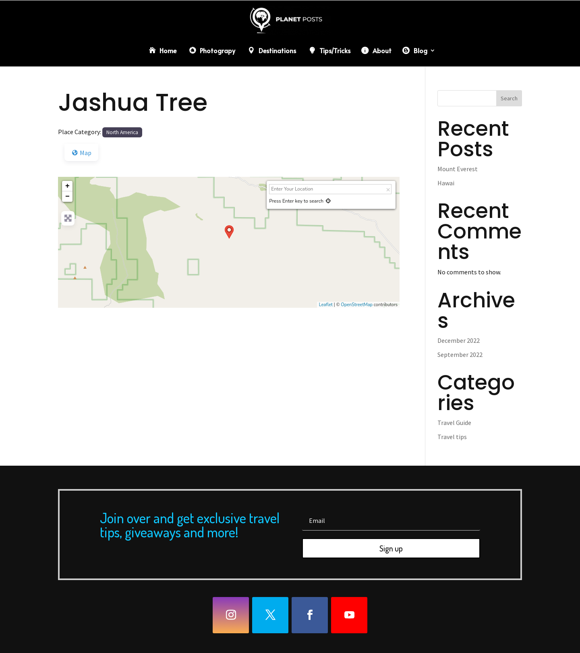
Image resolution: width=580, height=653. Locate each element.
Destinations (277, 50)
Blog (420, 50)
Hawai (445, 183)
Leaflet (326, 305)
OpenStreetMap (357, 305)
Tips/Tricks (334, 50)
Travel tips (452, 437)
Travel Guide (454, 423)
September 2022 (460, 354)
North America (122, 132)
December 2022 (458, 340)
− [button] (67, 196)
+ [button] (67, 186)
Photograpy (217, 50)
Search (509, 98)
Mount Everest (457, 169)
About (382, 50)
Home (168, 50)
